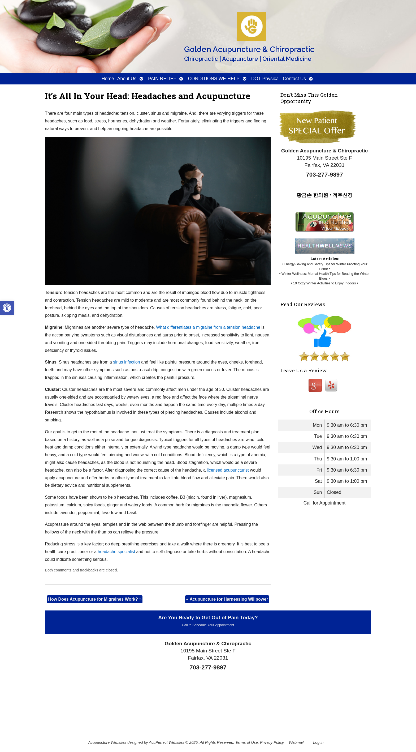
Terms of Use (246, 742)
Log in (318, 742)
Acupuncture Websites (107, 742)
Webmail (296, 742)
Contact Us (294, 78)
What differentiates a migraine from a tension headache (208, 327)
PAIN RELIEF (162, 78)
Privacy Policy (272, 742)
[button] (7, 308)
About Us (126, 78)
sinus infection (126, 362)
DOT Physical (265, 78)
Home (108, 78)
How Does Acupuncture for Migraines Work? (94, 599)
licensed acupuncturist (228, 470)
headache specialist (116, 551)
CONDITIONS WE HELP (214, 78)
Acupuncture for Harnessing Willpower (227, 599)
